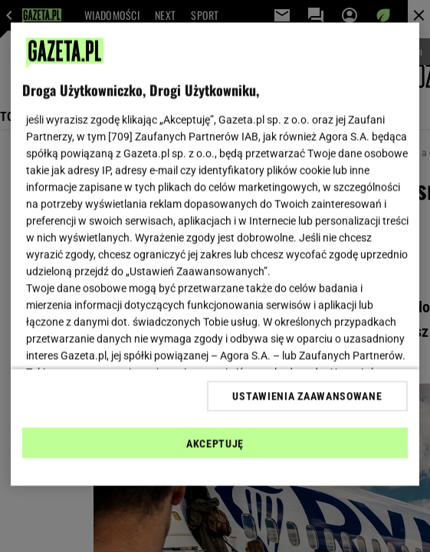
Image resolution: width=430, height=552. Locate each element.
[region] (215, 254)
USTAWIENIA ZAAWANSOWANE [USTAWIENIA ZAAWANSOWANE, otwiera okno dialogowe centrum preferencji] (307, 396)
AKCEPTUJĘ (215, 443)
